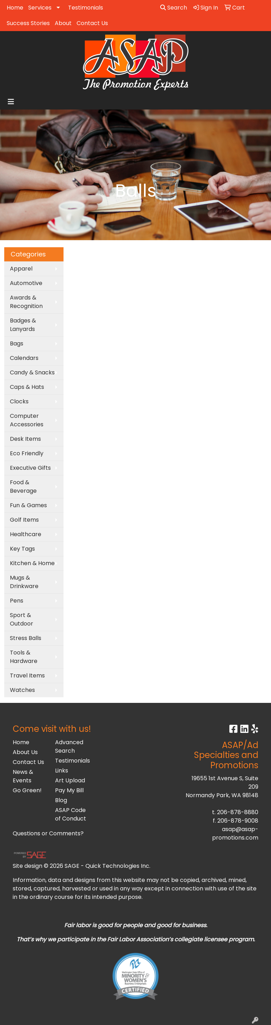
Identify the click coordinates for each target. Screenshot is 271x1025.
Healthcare (25, 534)
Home (15, 8)
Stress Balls (25, 638)
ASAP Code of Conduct (70, 814)
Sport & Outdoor (21, 619)
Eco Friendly (26, 453)
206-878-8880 (237, 812)
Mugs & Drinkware (24, 582)
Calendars (24, 358)
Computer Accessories (26, 420)
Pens (16, 601)
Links (61, 770)
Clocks (19, 401)
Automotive (26, 283)
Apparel (21, 269)
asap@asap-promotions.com (235, 833)
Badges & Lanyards (23, 324)
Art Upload (70, 780)
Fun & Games (28, 505)
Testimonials (85, 8)
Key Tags (22, 549)
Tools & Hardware (23, 656)
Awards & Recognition (26, 302)
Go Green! (27, 790)
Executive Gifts (30, 468)
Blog (61, 800)
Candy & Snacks (32, 372)
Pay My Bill (69, 790)
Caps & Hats (27, 387)
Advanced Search (69, 746)
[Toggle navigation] (11, 102)
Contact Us (92, 23)
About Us (25, 752)
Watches (22, 690)
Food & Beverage (23, 486)
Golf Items (24, 520)
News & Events (23, 776)
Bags (16, 343)
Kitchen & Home (32, 563)
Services (40, 8)
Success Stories (28, 23)
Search (173, 8)
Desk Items (25, 439)
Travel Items (27, 675)
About (63, 23)
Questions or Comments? (48, 833)
